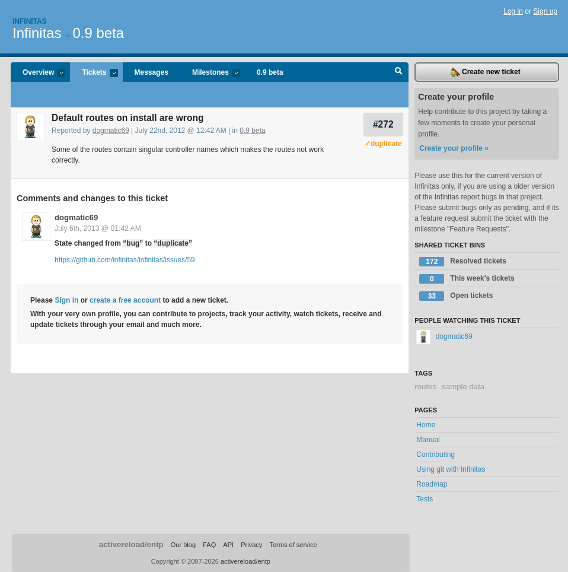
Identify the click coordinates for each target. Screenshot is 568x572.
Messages (151, 72)
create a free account (125, 300)
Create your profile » (454, 148)
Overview (38, 73)
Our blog (183, 544)
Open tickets (456, 296)
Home (425, 425)
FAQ (209, 544)
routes (425, 386)
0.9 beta (98, 33)
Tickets (93, 73)
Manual (427, 440)
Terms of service (293, 544)
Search (399, 72)
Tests (424, 499)
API (228, 544)
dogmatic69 (110, 130)
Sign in (66, 300)
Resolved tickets (462, 261)
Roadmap (431, 484)
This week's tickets (466, 279)
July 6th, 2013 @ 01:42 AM (98, 228)
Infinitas (29, 21)
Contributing (435, 454)
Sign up (545, 11)
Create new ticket (486, 72)
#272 (383, 124)
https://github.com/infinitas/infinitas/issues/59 (125, 260)
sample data (463, 386)
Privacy (251, 544)
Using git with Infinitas (450, 469)
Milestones (210, 73)
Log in (513, 11)
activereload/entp (131, 544)
